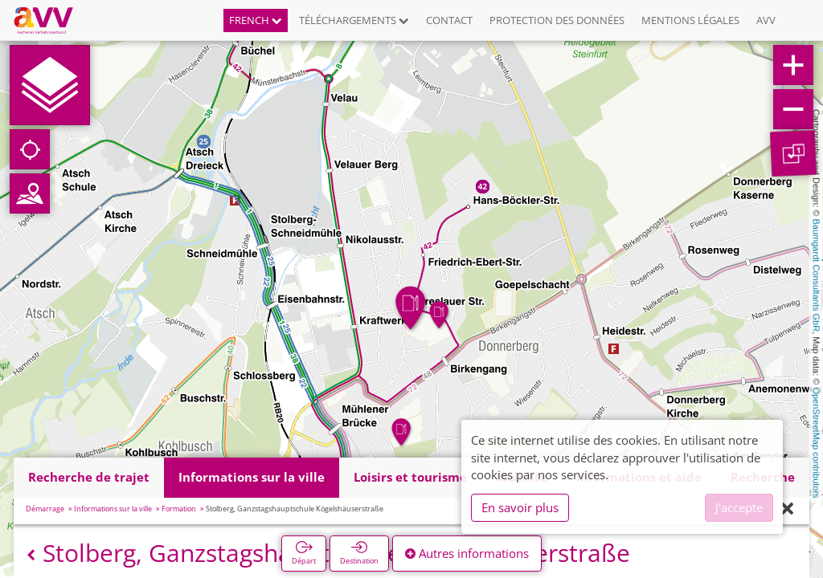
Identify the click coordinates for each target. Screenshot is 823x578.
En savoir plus (520, 507)
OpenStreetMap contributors (816, 442)
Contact (449, 20)
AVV (766, 20)
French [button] (255, 20)
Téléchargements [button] (354, 20)
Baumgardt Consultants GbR (816, 275)
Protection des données (556, 20)
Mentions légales (690, 20)
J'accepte (739, 507)
